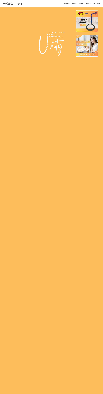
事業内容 (74, 3)
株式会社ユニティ (13, 3)
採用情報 (81, 3)
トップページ (66, 3)
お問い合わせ (96, 3)
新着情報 (88, 3)
